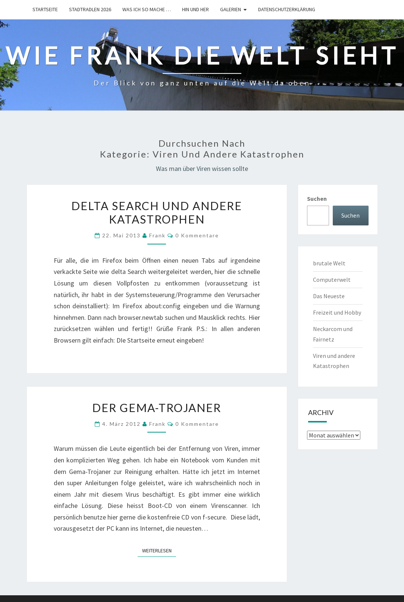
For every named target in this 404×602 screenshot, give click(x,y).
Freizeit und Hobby (337, 312)
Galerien (230, 9)
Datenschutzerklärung (286, 9)
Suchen (317, 198)
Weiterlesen (159, 550)
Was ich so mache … (146, 9)
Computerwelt (332, 279)
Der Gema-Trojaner (156, 407)
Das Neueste (329, 296)
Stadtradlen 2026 (90, 9)
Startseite (45, 9)
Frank (157, 235)
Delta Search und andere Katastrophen (156, 212)
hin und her (195, 9)
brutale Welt (329, 263)
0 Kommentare (197, 235)
